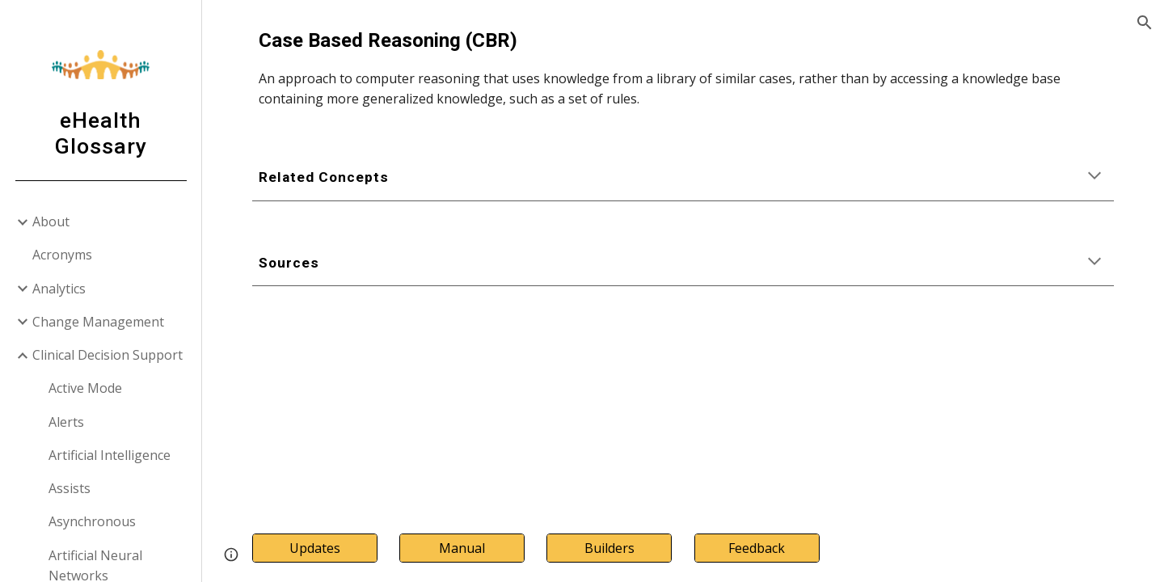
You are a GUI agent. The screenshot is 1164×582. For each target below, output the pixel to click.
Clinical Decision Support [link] (107, 355)
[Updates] (315, 548)
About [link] (51, 221)
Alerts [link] (66, 422)
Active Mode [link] (85, 388)
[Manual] (462, 548)
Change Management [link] (98, 322)
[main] (683, 67)
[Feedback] (757, 548)
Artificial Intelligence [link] (109, 455)
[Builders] (609, 548)
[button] (1144, 22)
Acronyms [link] (62, 255)
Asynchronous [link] (92, 521)
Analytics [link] (59, 288)
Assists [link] (69, 488)
